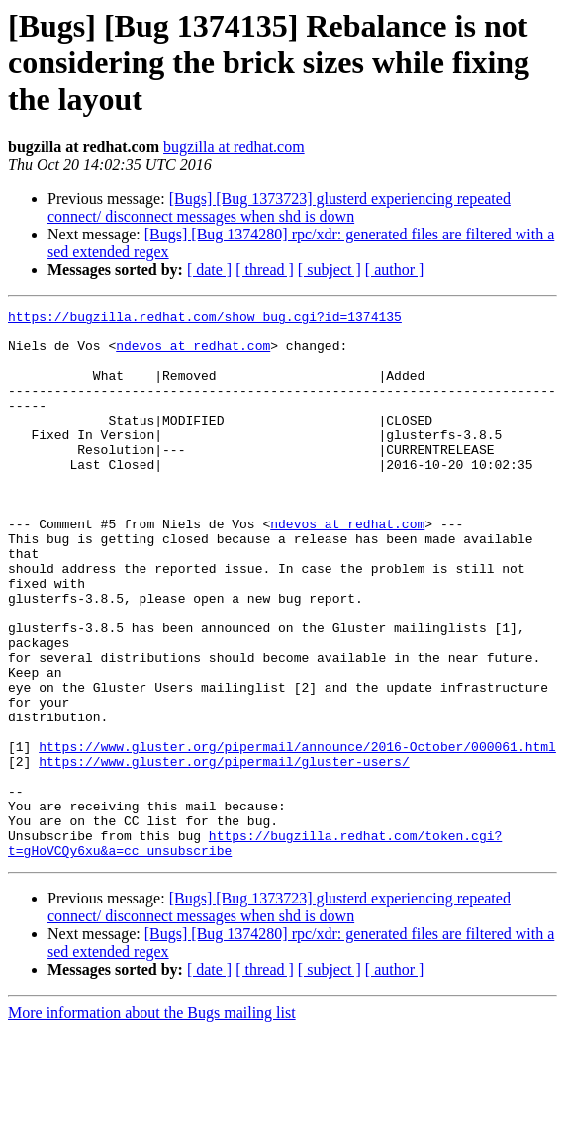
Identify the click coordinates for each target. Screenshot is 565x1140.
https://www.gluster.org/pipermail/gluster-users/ (224, 853)
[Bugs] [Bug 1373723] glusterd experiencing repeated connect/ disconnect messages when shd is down (279, 207)
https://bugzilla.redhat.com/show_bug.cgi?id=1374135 (205, 319)
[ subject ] (329, 269)
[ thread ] (264, 269)
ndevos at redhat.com (193, 354)
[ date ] (209, 269)
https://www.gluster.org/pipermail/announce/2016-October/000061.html (297, 835)
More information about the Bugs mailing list (152, 1122)
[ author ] (394, 269)
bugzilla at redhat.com (234, 147)
